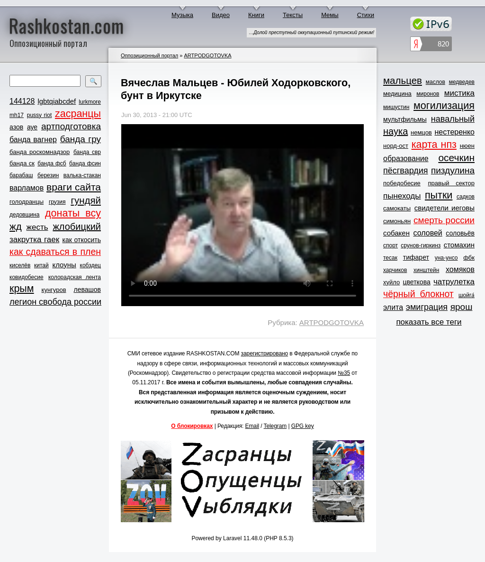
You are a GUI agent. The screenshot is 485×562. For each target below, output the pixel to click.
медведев (462, 82)
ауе (32, 127)
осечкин (456, 157)
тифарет (416, 257)
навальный (453, 119)
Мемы (330, 14)
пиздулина (453, 170)
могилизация (444, 105)
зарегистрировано (264, 353)
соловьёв (460, 233)
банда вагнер (33, 140)
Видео (221, 14)
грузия (57, 202)
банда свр (87, 152)
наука (395, 131)
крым (21, 288)
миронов (427, 94)
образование (406, 158)
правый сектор (451, 183)
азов (16, 127)
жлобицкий (77, 226)
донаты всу (73, 213)
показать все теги (428, 321)
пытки (438, 195)
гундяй (86, 200)
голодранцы (26, 201)
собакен (396, 233)
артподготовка (71, 126)
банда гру (80, 139)
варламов (26, 188)
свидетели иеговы (444, 208)
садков (466, 196)
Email (252, 426)
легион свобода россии (55, 302)
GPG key (302, 426)
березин (48, 175)
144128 (22, 101)
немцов (421, 132)
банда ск (22, 163)
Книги (256, 14)
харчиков (395, 270)
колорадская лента (74, 277)
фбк (469, 257)
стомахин (459, 245)
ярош (461, 307)
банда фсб (51, 163)
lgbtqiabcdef (56, 101)
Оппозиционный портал (149, 55)
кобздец (90, 265)
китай (41, 265)
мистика (459, 93)
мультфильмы (405, 119)
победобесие (402, 183)
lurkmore (90, 102)
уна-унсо (446, 257)
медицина (397, 93)
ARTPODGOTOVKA (207, 55)
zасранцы (78, 113)
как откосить (82, 240)
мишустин (396, 107)
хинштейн (426, 270)
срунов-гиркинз (420, 245)
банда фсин (85, 163)
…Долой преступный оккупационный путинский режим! (311, 32)
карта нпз (434, 144)
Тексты (293, 14)
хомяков (460, 269)
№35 (344, 373)
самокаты (397, 208)
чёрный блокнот (418, 294)
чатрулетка (454, 281)
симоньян (397, 221)
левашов (87, 289)
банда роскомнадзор (39, 151)
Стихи (365, 14)
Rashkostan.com (66, 25)
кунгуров (54, 289)
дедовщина (24, 214)
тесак (390, 257)
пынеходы (402, 195)
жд (15, 226)
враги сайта (73, 186)
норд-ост (395, 145)
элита (393, 307)
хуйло (391, 282)
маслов (435, 82)
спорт (390, 245)
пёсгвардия (405, 170)
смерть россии (444, 220)
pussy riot (39, 115)
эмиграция (427, 307)
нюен (467, 145)
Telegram (275, 426)
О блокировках (192, 426)
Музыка (182, 14)
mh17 (16, 115)
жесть (37, 227)
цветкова (417, 282)
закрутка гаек (34, 239)
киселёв (19, 265)
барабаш (21, 175)
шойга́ (466, 295)
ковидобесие (26, 277)
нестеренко (455, 132)
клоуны (64, 265)
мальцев (402, 80)
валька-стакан (82, 175)
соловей (427, 233)
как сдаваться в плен (55, 251)
